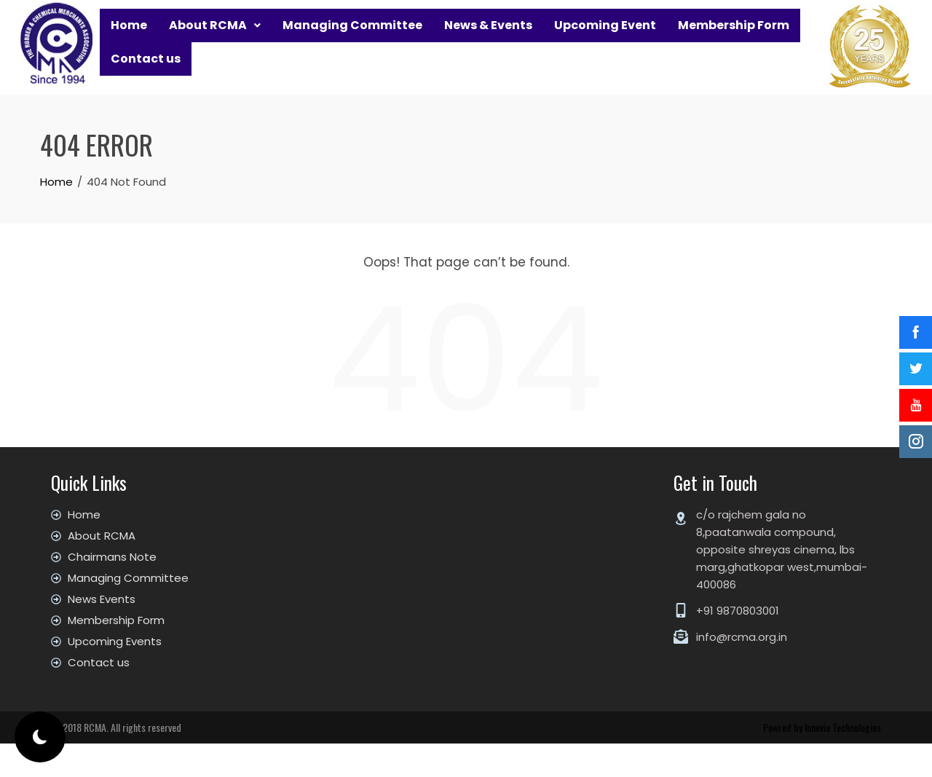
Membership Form (733, 38)
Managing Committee (352, 38)
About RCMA (215, 38)
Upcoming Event (605, 38)
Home (129, 38)
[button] (215, 38)
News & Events (488, 38)
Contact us (146, 98)
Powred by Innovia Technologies (822, 760)
